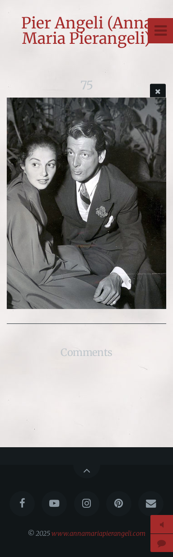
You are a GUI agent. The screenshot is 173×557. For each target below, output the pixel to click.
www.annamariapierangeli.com (98, 533)
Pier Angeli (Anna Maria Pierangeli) (86, 31)
